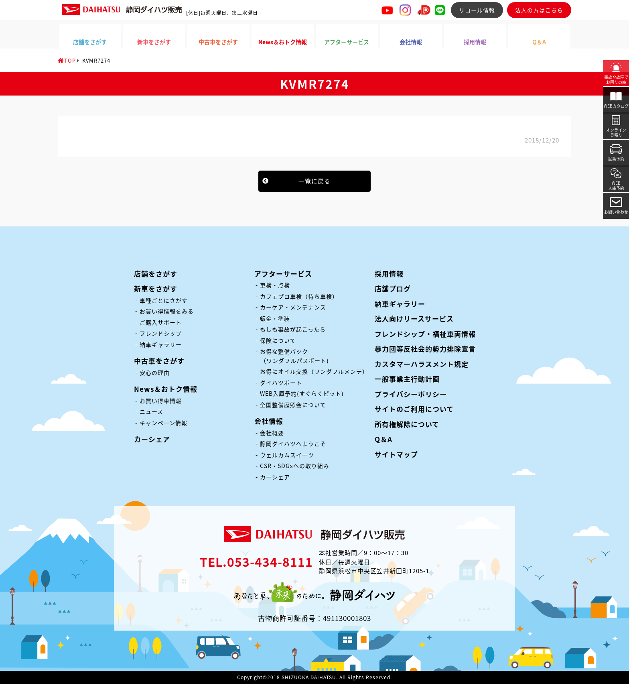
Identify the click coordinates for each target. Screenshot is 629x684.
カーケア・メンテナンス (293, 307)
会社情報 (268, 421)
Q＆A (383, 439)
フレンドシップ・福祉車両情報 (425, 334)
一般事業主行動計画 (407, 379)
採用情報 (389, 274)
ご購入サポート (161, 322)
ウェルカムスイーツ (287, 455)
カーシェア (152, 439)
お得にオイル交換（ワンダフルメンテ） (314, 371)
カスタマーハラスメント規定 (422, 364)
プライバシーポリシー (411, 394)
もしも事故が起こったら (293, 329)
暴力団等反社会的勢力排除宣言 (425, 349)
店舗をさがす (155, 274)
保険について (278, 340)
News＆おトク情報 (165, 389)
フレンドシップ (161, 333)
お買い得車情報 (161, 401)
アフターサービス (283, 274)
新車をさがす (155, 288)
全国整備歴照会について (293, 405)
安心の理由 (155, 372)
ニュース (151, 411)
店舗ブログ (393, 288)
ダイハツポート (281, 383)
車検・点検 (275, 285)
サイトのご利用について (414, 409)
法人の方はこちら (539, 10)
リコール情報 (477, 10)
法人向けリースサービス (414, 319)
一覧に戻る (314, 181)
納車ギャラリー (161, 344)
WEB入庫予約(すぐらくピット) (302, 393)
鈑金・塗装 (275, 318)
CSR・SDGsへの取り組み (294, 466)
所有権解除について (407, 424)
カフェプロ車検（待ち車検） (299, 296)
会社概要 (272, 433)
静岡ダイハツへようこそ (293, 444)
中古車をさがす (159, 361)
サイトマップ (396, 454)
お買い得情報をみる (167, 311)
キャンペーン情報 (163, 423)
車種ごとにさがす (164, 300)
